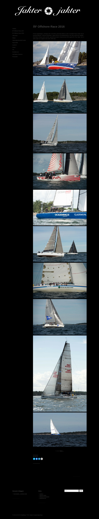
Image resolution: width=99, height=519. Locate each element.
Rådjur (14, 38)
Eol (79, 37)
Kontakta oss (15, 52)
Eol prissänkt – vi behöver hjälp (20, 493)
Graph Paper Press (38, 514)
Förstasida (15, 56)
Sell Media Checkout (17, 54)
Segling (14, 28)
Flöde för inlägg (43, 495)
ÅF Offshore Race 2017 (18, 31)
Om (13, 49)
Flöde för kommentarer (44, 496)
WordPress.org (43, 498)
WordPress (23, 514)
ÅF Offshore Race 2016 (18, 33)
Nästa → (62, 450)
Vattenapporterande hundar (19, 40)
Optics (31, 514)
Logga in (41, 493)
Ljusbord (14, 45)
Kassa (13, 47)
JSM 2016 (14, 35)
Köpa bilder (15, 42)
